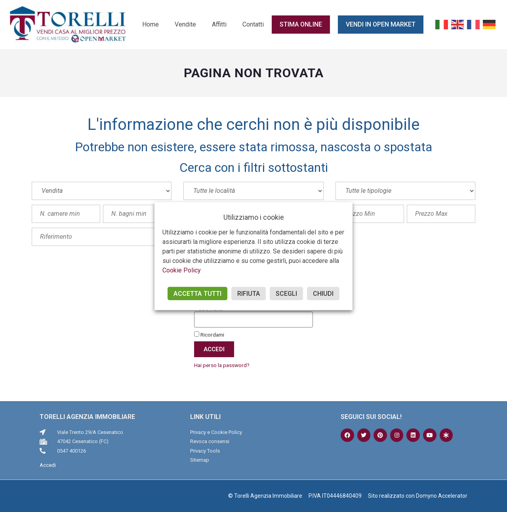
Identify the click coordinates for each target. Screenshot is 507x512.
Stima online (301, 24)
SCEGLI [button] (286, 293)
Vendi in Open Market (381, 24)
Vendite (185, 24)
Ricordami (209, 334)
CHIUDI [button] (323, 293)
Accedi (48, 465)
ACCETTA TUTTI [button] (197, 293)
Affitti (219, 24)
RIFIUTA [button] (248, 293)
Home (150, 24)
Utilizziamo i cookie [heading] (253, 217)
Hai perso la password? (222, 365)
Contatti (253, 24)
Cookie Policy (181, 270)
